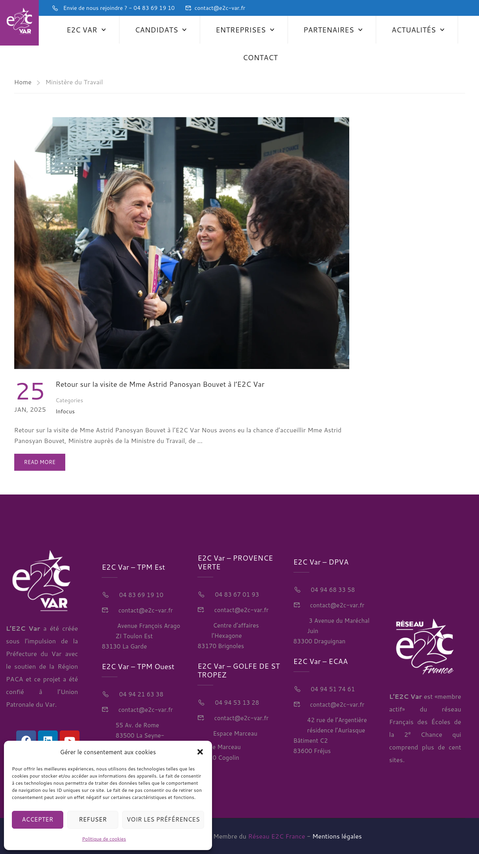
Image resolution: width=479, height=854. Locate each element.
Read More (40, 460)
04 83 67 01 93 (236, 594)
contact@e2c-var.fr (220, 8)
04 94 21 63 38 (140, 694)
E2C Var (81, 30)
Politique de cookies (104, 838)
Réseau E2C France (276, 836)
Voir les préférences (163, 819)
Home (23, 81)
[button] (200, 752)
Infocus (65, 411)
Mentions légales (337, 836)
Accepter (37, 819)
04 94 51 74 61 (332, 689)
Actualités (414, 30)
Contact (260, 57)
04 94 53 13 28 (236, 702)
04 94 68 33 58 (332, 590)
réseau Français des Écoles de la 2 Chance (425, 721)
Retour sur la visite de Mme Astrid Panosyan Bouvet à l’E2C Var (159, 384)
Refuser (93, 819)
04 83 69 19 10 (140, 595)
